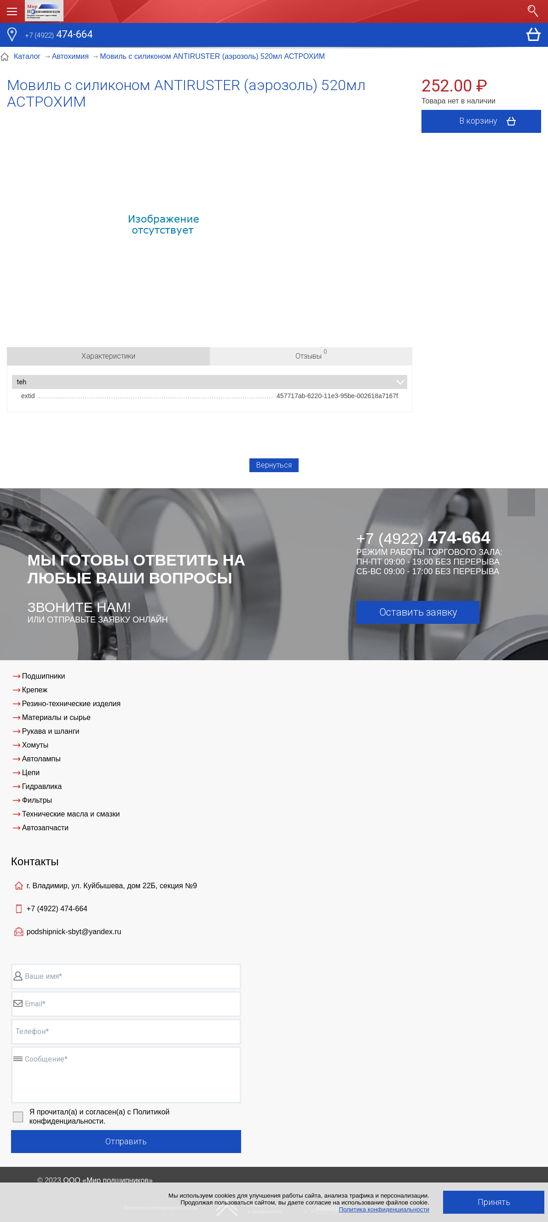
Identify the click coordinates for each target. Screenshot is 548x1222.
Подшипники (43, 676)
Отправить (126, 1141)
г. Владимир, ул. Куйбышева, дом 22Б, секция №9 (112, 886)
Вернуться (274, 465)
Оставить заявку (418, 612)
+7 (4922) (57, 909)
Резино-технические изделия (71, 704)
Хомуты (35, 745)
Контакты (35, 861)
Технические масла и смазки (71, 814)
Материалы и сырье (56, 717)
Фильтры (37, 800)
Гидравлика (42, 786)
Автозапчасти (45, 828)
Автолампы (41, 759)
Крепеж (34, 690)
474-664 (58, 35)
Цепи (31, 773)
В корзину (490, 121)
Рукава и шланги (51, 731)
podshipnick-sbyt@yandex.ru (74, 932)
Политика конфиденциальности (384, 1209)
